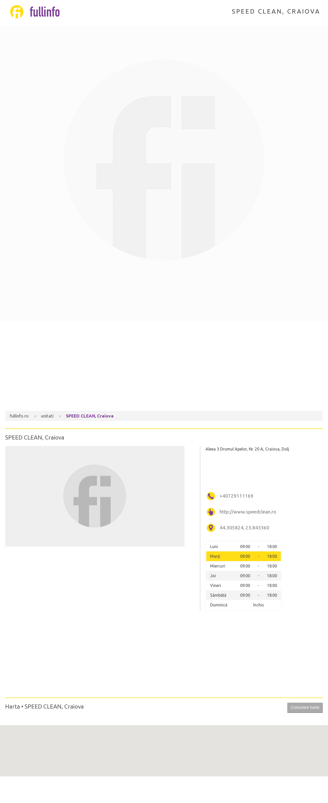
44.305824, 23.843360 (244, 527)
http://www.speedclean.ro (248, 512)
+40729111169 (236, 496)
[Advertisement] (164, 367)
